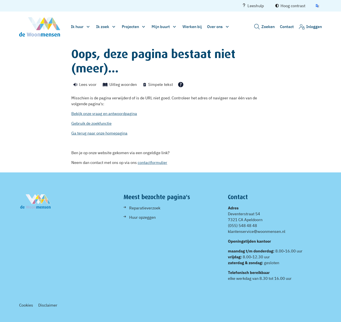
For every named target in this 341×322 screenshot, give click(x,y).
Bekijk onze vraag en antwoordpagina (104, 113)
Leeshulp (253, 5)
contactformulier (152, 162)
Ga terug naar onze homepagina (99, 133)
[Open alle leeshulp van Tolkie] (180, 84)
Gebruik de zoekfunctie (91, 123)
